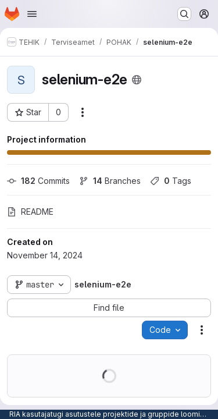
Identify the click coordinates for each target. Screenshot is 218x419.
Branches (110, 181)
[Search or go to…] (184, 14)
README (30, 211)
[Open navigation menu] (32, 14)
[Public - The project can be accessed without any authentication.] (136, 79)
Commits (38, 181)
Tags (170, 181)
